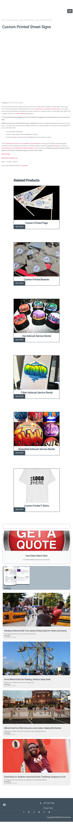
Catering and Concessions (13, 143)
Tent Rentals (36, 148)
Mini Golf (28, 148)
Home (3, 20)
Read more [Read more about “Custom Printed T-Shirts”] (19, 509)
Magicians (43, 148)
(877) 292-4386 (7, 154)
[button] (4, 814)
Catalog (8, 588)
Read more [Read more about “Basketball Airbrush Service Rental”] (19, 452)
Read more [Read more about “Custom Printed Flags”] (19, 226)
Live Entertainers (42, 143)
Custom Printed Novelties (26, 20)
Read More (7, 639)
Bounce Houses (62, 145)
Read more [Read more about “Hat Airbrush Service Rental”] (19, 339)
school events (50, 109)
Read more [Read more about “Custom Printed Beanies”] (19, 283)
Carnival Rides (29, 143)
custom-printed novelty (26, 113)
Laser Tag (21, 148)
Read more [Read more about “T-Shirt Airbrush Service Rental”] (19, 396)
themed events (60, 109)
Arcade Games (13, 148)
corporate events (40, 109)
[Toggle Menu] (69, 11)
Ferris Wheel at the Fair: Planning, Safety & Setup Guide (33, 682)
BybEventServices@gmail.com (11, 158)
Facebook (25, 165)
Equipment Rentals (12, 20)
